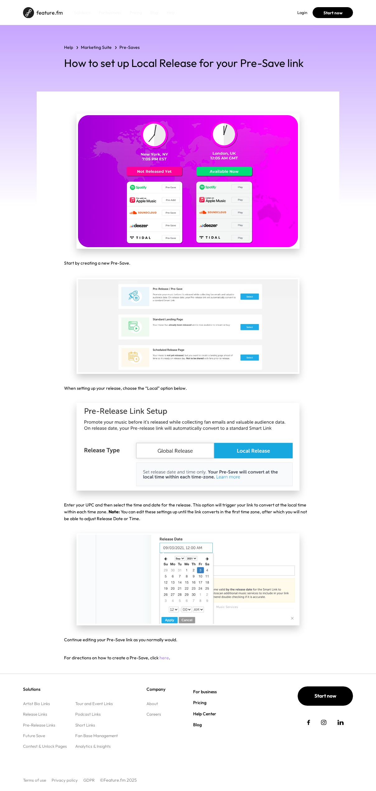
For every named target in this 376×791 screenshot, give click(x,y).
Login (302, 12)
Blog (154, 12)
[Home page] (43, 12)
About (152, 703)
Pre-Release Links (39, 725)
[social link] (308, 722)
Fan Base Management (96, 735)
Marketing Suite (96, 47)
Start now (332, 12)
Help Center (204, 714)
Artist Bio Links (36, 703)
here (164, 658)
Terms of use (34, 780)
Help (171, 12)
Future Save (34, 735)
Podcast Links (88, 714)
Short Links (85, 725)
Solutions (82, 12)
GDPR (89, 780)
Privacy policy (65, 780)
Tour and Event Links (94, 703)
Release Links (35, 714)
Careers (153, 714)
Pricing (136, 12)
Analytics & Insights (93, 746)
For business (110, 12)
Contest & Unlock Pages (45, 746)
